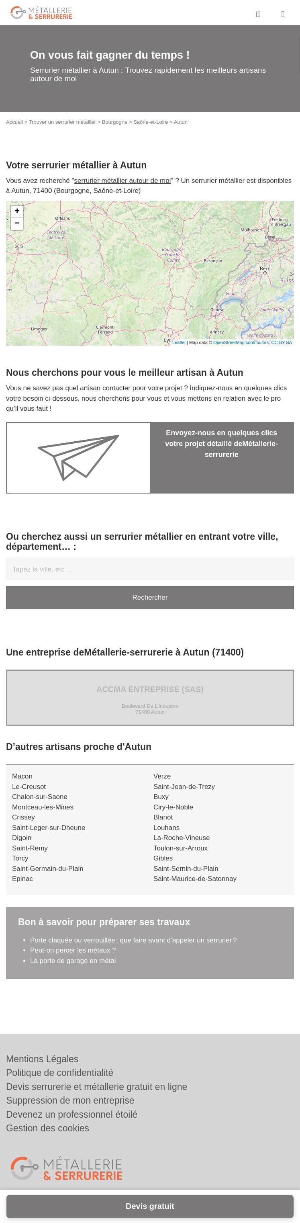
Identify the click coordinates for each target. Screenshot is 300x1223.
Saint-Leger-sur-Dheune (48, 828)
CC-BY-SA (281, 342)
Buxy (161, 797)
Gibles (163, 858)
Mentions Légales (42, 1059)
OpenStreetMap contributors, (242, 342)
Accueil (14, 122)
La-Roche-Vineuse (181, 838)
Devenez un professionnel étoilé (71, 1114)
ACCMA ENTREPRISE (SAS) (150, 689)
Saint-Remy (30, 848)
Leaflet (179, 342)
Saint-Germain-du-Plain (48, 869)
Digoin (21, 838)
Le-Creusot (29, 787)
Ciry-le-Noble (173, 807)
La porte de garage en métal (73, 961)
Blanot (163, 817)
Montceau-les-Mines (42, 807)
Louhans (166, 828)
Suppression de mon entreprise (70, 1100)
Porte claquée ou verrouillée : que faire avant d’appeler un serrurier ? (133, 940)
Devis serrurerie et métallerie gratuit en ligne (96, 1087)
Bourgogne (115, 122)
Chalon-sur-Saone (39, 797)
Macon (22, 776)
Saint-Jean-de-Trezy (184, 787)
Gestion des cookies (47, 1128)
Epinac (22, 879)
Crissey (23, 817)
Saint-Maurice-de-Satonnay (195, 879)
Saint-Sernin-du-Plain (185, 869)
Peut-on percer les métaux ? (74, 950)
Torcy (20, 858)
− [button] (17, 224)
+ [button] (17, 212)
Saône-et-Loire (150, 122)
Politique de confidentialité (59, 1072)
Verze (162, 776)
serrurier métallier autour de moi (122, 180)
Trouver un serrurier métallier (62, 122)
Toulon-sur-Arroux (180, 848)
